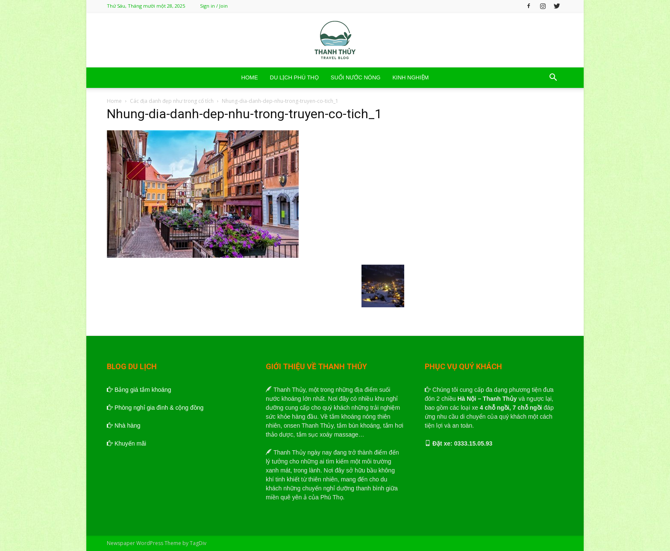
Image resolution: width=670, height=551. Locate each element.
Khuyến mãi (126, 443)
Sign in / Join (214, 6)
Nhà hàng (124, 425)
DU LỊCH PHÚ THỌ (294, 77)
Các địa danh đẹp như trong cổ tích (172, 101)
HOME (249, 77)
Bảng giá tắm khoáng (139, 389)
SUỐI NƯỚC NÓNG (356, 77)
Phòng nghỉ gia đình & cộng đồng (155, 407)
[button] (553, 78)
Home (114, 101)
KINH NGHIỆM (410, 77)
